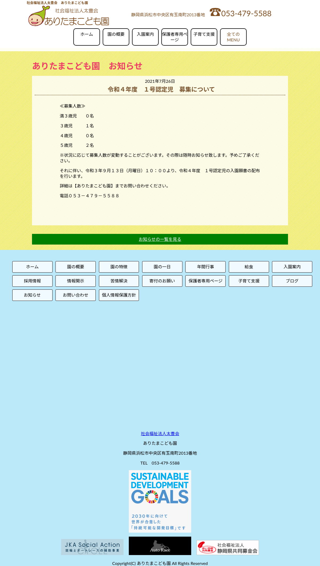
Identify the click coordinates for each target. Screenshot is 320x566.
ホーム (86, 34)
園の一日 (162, 266)
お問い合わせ (76, 294)
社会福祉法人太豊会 (160, 433)
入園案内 (145, 34)
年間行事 (205, 266)
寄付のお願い (162, 280)
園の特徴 (118, 266)
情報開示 (75, 280)
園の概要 (116, 34)
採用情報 (32, 280)
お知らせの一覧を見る (160, 239)
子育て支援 (204, 34)
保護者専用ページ (174, 37)
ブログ (292, 280)
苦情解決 (118, 280)
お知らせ (32, 294)
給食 (249, 266)
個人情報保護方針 (119, 294)
